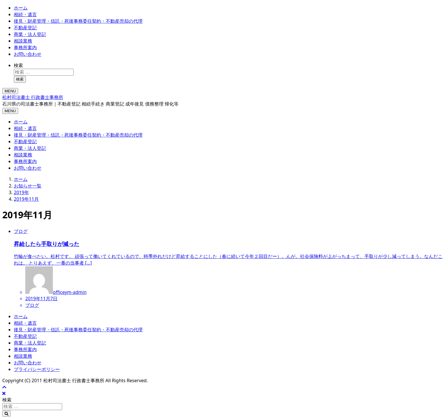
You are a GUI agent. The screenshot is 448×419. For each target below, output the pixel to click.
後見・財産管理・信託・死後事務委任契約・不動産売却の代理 (78, 21)
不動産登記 (25, 27)
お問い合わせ (27, 54)
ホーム (21, 8)
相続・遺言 (25, 14)
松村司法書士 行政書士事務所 (32, 97)
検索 (18, 65)
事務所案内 (25, 47)
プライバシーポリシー (37, 369)
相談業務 (23, 41)
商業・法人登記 (30, 34)
